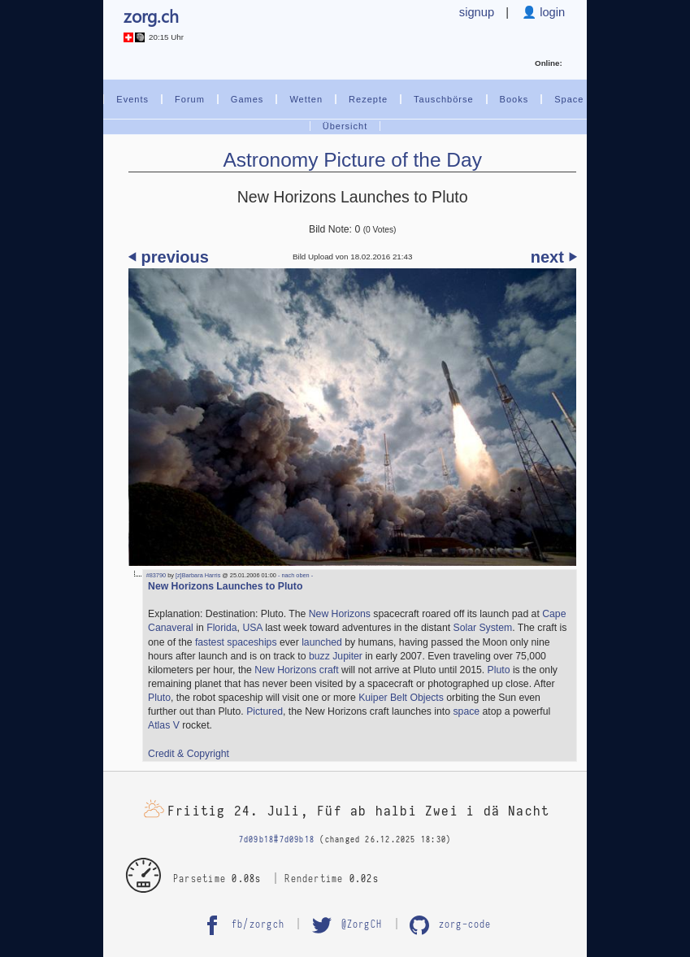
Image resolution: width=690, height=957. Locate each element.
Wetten (306, 99)
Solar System (482, 627)
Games (247, 99)
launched (322, 642)
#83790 (156, 575)
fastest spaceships (236, 642)
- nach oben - (294, 575)
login (550, 12)
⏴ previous (168, 257)
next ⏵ (554, 257)
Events (132, 99)
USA (252, 627)
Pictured (264, 711)
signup (476, 12)
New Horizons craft (296, 670)
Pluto (499, 670)
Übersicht (345, 126)
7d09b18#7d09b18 (277, 839)
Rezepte (368, 99)
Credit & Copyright (188, 753)
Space (569, 99)
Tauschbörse (443, 99)
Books (514, 99)
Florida (221, 627)
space (466, 711)
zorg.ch (151, 16)
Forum (190, 99)
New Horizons (340, 614)
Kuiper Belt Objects (401, 697)
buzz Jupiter (335, 656)
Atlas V (164, 725)
